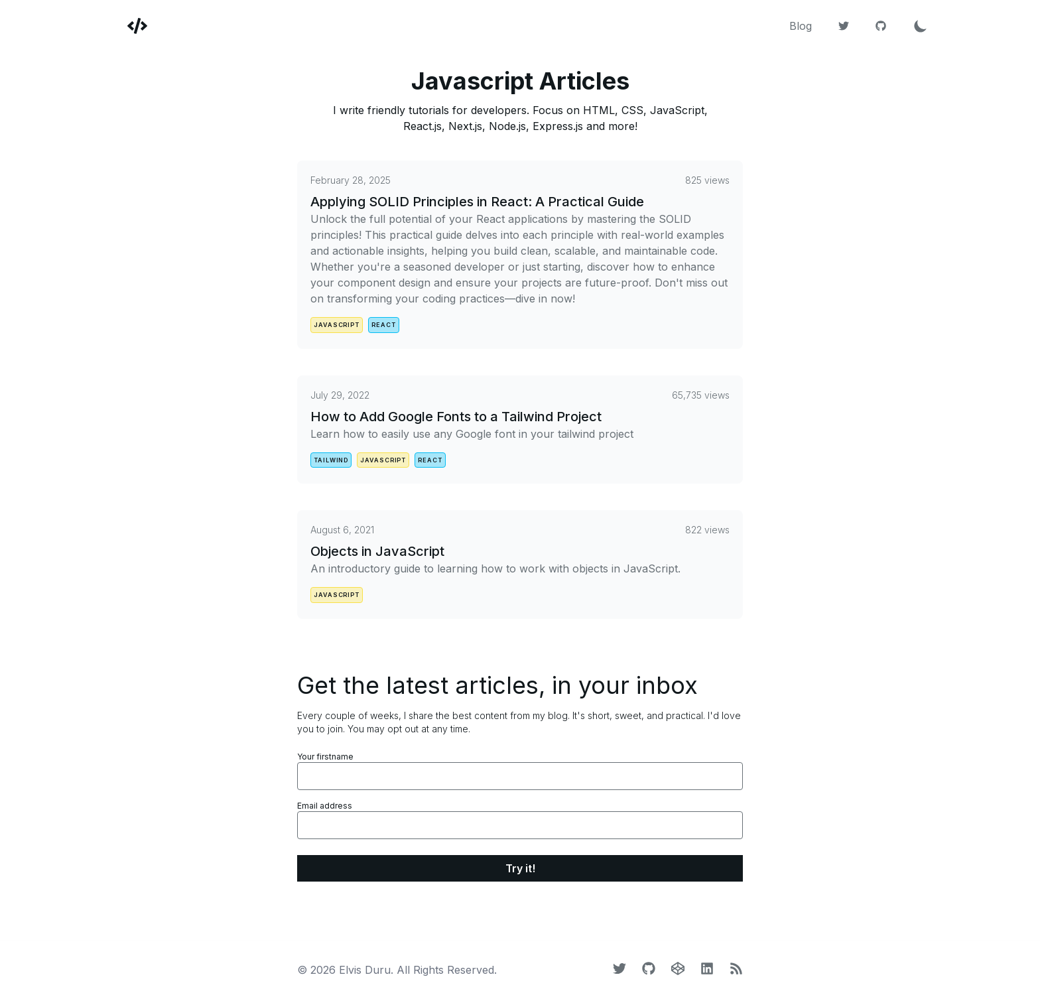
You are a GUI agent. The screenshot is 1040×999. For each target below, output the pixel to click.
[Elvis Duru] (129, 26)
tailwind (331, 460)
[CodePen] (677, 968)
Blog (800, 26)
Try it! (520, 868)
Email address (324, 806)
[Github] (881, 26)
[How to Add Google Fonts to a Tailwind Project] (520, 415)
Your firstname (325, 757)
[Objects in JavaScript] (520, 549)
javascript (336, 324)
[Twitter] (843, 26)
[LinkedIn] (707, 968)
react (383, 324)
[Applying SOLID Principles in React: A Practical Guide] (520, 240)
